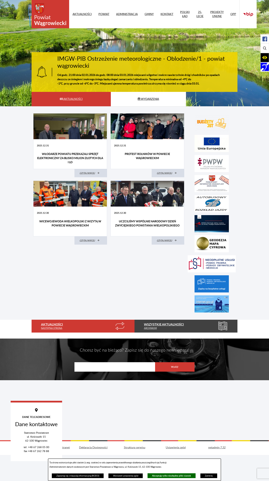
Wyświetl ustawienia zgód (125, 476)
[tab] (71, 99)
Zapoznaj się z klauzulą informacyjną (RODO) (77, 476)
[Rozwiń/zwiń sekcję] (264, 39)
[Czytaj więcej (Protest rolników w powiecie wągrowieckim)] (168, 173)
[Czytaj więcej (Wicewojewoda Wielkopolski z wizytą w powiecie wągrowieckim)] (90, 240)
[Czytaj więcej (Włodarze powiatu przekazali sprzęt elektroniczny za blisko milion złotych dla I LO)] (90, 173)
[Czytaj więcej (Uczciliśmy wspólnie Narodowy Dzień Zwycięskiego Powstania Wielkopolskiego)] (168, 240)
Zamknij (209, 476)
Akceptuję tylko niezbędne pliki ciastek (171, 475)
